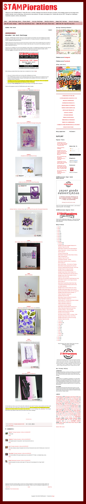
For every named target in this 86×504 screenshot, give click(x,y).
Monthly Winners (49, 21)
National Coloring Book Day (75, 408)
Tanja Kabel (77, 411)
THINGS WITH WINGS (68, 117)
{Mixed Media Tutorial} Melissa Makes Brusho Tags (67, 283)
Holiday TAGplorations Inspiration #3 (64, 298)
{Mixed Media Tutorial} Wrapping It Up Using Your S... (67, 306)
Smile (23, 373)
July (59, 325)
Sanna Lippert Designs (75, 409)
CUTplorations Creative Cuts (61, 400)
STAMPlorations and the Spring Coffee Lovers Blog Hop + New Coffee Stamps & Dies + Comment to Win (62, 167)
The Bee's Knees (59, 412)
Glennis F (10, 432)
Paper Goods (59, 409)
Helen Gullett (60, 404)
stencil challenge (59, 423)
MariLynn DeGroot (66, 405)
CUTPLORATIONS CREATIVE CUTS (68, 98)
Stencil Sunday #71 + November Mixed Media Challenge (68, 300)
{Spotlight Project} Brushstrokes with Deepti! (66, 311)
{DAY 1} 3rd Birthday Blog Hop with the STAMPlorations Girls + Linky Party (61, 158)
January (59, 335)
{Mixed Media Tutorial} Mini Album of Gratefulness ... (67, 261)
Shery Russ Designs (67, 410)
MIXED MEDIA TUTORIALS (68, 105)
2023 (58, 230)
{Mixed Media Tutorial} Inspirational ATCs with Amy (67, 265)
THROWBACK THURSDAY (68, 119)
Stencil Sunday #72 (61, 281)
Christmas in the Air (73, 401)
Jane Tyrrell (72, 404)
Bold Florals (20, 307)
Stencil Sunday (62, 411)
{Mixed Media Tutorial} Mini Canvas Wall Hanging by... (67, 248)
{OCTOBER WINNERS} (62, 286)
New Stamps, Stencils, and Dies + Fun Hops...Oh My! (67, 314)
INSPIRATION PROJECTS (68, 102)
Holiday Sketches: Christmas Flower (17, 209)
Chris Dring (58, 401)
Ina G (10, 446)
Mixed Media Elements (37, 241)
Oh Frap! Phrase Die (34, 182)
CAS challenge (10, 425)
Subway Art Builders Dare (23, 90)
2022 (58, 231)
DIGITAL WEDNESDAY (68, 100)
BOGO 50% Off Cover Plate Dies (45, 23)
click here (43, 408)
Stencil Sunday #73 (61, 262)
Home (5, 21)
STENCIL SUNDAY (68, 112)
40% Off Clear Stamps (10, 23)
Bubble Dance (36, 90)
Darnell (10, 460)
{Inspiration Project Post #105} (63, 295)
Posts (71, 148)
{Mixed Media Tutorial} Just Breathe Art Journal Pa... (67, 297)
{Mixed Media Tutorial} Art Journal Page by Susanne (67, 279)
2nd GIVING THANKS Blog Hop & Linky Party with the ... (68, 273)
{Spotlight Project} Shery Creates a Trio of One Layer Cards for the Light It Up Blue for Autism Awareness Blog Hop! (62, 152)
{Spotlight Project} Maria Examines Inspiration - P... (67, 292)
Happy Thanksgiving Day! (62, 256)
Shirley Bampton (77, 410)
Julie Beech (78, 404)
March (59, 332)
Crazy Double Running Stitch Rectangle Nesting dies (30, 122)
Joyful (18, 122)
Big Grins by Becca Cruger (74, 397)
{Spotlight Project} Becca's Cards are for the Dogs (67, 317)
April (59, 330)
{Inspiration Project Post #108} (63, 247)
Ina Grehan (66, 404)
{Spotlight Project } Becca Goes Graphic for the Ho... (67, 275)
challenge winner (77, 415)
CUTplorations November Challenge (64, 305)
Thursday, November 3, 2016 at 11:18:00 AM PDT (21, 432)
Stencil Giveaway (74, 21)
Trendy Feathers (31, 307)
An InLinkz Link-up (28, 419)
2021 (58, 233)
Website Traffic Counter (60, 426)
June (59, 327)
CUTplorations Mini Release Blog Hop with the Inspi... (67, 284)
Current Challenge (37, 21)
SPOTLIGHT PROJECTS (68, 110)
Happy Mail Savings (61, 21)
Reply (10, 435)
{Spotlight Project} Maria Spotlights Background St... (67, 245)
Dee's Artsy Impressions (74, 402)
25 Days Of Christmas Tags (63, 253)
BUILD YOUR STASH (68, 127)
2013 (58, 340)
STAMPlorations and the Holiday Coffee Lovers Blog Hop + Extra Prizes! (62, 162)
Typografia (72, 414)
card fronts (69, 415)
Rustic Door (28, 340)
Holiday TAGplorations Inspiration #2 (64, 301)
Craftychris (11, 439)
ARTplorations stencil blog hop (70, 396)
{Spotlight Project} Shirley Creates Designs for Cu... (67, 272)
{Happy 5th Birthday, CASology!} (60, 148)
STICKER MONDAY (68, 115)
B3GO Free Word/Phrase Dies (26, 23)
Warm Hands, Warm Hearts (20, 241)
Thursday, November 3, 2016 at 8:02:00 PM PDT (19, 446)
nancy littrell (11, 453)
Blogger (53, 496)
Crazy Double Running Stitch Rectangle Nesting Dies (36, 209)
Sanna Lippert (66, 409)
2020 (58, 234)
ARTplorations (59, 396)
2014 (58, 338)
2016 (58, 241)
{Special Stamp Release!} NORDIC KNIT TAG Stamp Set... (68, 290)
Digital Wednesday (68, 403)
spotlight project (76, 421)
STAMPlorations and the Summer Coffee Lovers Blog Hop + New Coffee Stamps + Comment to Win (62, 144)
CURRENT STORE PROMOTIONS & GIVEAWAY (68, 124)
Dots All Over (33, 155)
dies (32, 241)
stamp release (63, 422)
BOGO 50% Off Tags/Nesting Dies (65, 23)
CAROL (28, 240)
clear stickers (61, 416)
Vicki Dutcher (78, 414)
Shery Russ (58, 410)
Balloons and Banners (30, 373)
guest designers (69, 416)
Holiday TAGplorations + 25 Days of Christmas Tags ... (68, 250)
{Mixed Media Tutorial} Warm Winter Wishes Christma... (68, 254)
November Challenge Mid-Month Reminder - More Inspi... (68, 267)
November (60, 244)
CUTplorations (76, 398)
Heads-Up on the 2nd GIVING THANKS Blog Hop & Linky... (68, 278)
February (60, 333)
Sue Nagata (70, 411)
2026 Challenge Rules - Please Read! (19, 21)
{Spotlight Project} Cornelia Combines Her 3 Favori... (67, 287)
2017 (58, 239)
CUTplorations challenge (74, 400)
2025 (58, 228)
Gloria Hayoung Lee (77, 403)
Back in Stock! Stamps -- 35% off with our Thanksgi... (67, 264)
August (59, 324)
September (60, 322)
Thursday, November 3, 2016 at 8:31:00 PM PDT (22, 453)
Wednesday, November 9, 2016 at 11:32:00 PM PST (21, 460)
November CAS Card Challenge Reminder (65, 270)
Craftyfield (66, 402)
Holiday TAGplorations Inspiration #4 (64, 294)
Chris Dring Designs (65, 401)
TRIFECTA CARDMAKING (68, 122)
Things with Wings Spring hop (70, 412)
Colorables (61, 402)
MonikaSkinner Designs (59, 408)
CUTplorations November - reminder (64, 259)
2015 (58, 337)
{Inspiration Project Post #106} (63, 276)
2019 (58, 236)
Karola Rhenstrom (59, 405)
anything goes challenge (62, 415)
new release (70, 419)
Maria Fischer (75, 405)
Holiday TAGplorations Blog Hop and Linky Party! (67, 308)
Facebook (67, 61)
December (60, 242)
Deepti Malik (59, 403)
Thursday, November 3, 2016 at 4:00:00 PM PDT (22, 439)
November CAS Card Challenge (64, 312)
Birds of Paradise (28, 274)
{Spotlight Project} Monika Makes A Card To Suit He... (67, 289)
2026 (58, 227)
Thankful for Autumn (25, 155)
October (59, 321)
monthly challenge (60, 419)
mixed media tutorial (71, 418)
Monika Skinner (74, 406)
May (59, 328)
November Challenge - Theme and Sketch (65, 309)
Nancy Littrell (66, 408)
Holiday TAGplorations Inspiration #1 (64, 303)
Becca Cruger (64, 397)
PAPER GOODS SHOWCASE (68, 107)
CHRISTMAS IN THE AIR (68, 95)
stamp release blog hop (73, 422)
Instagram (67, 57)
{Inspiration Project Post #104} (63, 319)
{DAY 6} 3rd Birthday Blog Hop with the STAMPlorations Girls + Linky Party (61, 172)
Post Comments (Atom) (14, 488)
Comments (72, 150)
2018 (58, 238)
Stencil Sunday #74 (61, 251)
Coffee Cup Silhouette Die (24, 182)
